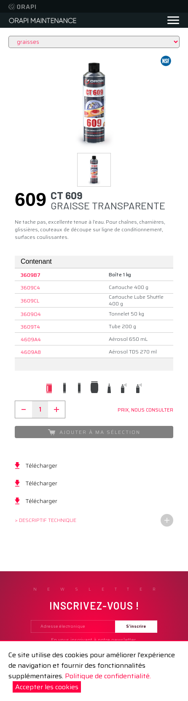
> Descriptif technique (45, 520)
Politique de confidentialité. (108, 676)
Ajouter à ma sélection (94, 432)
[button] (94, 170)
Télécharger (41, 465)
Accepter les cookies (46, 687)
